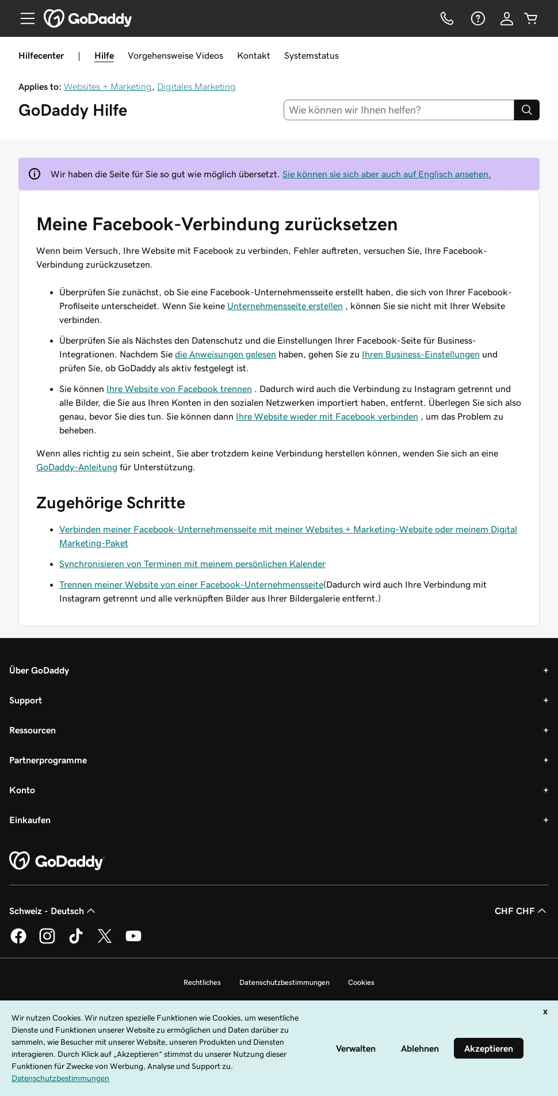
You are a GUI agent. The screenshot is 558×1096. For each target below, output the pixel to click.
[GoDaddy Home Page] (57, 861)
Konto (22, 789)
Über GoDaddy (39, 670)
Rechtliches (202, 982)
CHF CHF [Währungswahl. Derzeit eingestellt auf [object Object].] (522, 911)
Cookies (361, 982)
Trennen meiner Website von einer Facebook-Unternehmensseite (191, 584)
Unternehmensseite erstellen (285, 305)
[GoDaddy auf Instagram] (47, 941)
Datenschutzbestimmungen (284, 982)
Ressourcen (32, 730)
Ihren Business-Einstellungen (421, 354)
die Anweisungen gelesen (225, 354)
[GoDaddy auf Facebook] (18, 941)
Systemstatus (311, 55)
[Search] (527, 110)
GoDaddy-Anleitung (76, 466)
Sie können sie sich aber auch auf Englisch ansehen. (386, 173)
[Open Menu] (23, 18)
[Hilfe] (477, 18)
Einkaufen (30, 819)
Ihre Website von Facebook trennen (179, 388)
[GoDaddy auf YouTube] (133, 941)
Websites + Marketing (108, 86)
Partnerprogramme (48, 759)
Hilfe (104, 55)
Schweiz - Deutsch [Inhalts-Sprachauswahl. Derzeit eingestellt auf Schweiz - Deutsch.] (53, 911)
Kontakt (253, 55)
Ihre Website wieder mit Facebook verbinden (327, 416)
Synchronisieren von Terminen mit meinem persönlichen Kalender (192, 563)
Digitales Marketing (196, 86)
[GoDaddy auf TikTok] (76, 941)
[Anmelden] (507, 18)
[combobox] (399, 110)
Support (25, 700)
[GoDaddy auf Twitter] (104, 941)
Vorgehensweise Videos (175, 55)
